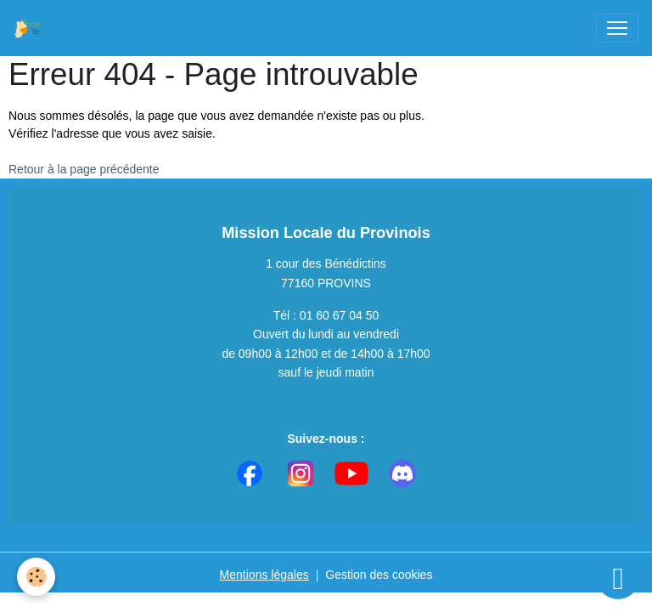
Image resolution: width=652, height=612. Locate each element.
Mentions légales (264, 574)
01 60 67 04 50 (339, 315)
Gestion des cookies (378, 574)
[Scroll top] (618, 578)
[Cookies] (36, 577)
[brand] (31, 28)
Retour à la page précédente (83, 169)
